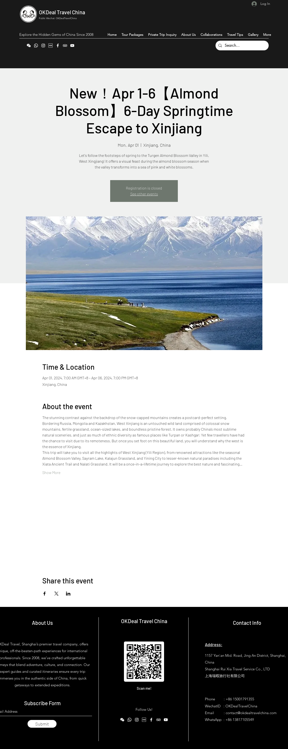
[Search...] (242, 45)
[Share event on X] (56, 594)
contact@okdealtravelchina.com (251, 713)
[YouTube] (72, 45)
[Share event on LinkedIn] (68, 594)
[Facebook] (57, 45)
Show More (51, 472)
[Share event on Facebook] (44, 594)
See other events (144, 193)
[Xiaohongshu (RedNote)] (50, 45)
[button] (267, 34)
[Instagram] (43, 45)
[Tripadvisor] (65, 45)
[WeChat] (28, 45)
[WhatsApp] (36, 45)
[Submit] (42, 724)
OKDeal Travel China (62, 12)
